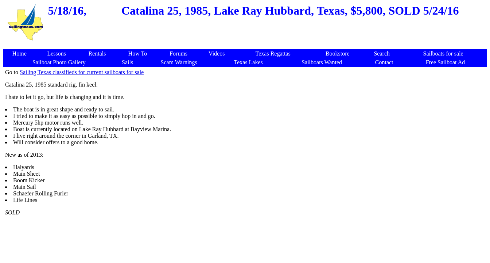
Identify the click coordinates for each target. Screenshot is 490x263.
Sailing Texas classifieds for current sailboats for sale (82, 72)
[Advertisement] (246, 45)
